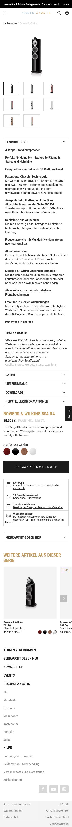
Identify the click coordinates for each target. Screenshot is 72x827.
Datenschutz (12, 817)
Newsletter (13, 667)
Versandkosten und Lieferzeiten (23, 772)
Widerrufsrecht (13, 811)
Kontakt (8, 732)
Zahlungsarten (12, 780)
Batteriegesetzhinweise (18, 756)
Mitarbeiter (10, 700)
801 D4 (7, 625)
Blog (6, 692)
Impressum (10, 724)
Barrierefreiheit (21, 804)
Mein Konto (10, 716)
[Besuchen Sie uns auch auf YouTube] (53, 789)
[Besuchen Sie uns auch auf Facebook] (43, 789)
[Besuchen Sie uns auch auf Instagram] (64, 789)
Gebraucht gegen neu (20, 658)
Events (9, 675)
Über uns (9, 708)
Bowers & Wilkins (13, 622)
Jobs (6, 739)
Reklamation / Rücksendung (21, 764)
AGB (6, 804)
